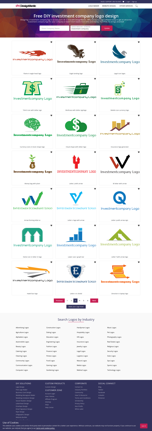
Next (94, 300)
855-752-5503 (117, 2)
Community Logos (22, 360)
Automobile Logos (22, 341)
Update (107, 28)
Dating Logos (51, 332)
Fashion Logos (51, 346)
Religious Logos (113, 346)
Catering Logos (21, 351)
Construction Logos (53, 327)
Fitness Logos (51, 355)
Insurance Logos (83, 341)
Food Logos (50, 360)
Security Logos (112, 351)
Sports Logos (112, 365)
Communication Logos (24, 365)
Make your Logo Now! (76, 306)
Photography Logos (114, 336)
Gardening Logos (52, 370)
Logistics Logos (82, 355)
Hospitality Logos (83, 332)
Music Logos (111, 327)
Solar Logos (111, 355)
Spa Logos (111, 360)
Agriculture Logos (22, 332)
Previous (59, 300)
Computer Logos (22, 370)
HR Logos (80, 336)
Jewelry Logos (82, 346)
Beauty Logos (21, 346)
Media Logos (81, 365)
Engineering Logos (53, 341)
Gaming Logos (51, 365)
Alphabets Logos (22, 336)
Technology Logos (113, 370)
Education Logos (52, 336)
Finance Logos (51, 351)
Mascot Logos (82, 360)
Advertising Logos (22, 327)
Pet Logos (110, 332)
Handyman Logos (83, 327)
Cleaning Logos (21, 355)
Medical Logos (82, 370)
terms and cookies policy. (45, 428)
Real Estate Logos (113, 341)
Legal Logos (81, 351)
